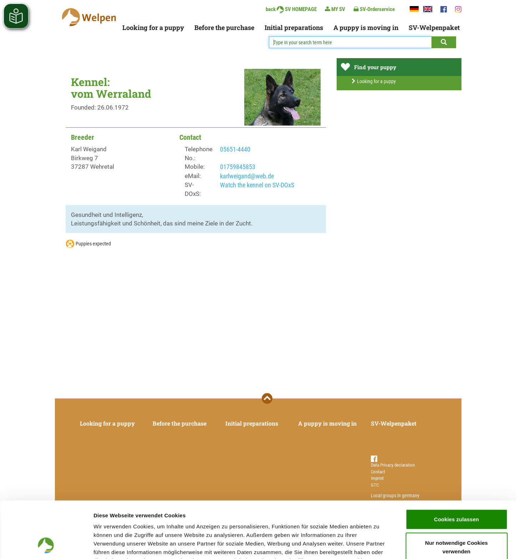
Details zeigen (379, 545)
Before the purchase (224, 27)
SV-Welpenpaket (434, 27)
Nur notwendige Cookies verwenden (456, 494)
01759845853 (237, 167)
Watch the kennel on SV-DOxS (257, 185)
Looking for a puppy (153, 27)
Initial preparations (294, 27)
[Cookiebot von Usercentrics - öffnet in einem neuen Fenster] (46, 545)
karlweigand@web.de (247, 176)
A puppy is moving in (365, 27)
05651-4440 (235, 149)
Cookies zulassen (456, 466)
